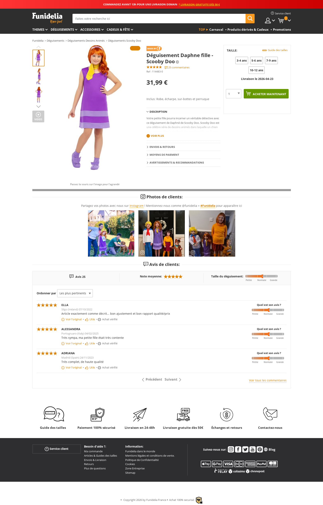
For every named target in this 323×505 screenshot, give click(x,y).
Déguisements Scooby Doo (124, 40)
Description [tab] (158, 111)
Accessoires (90, 29)
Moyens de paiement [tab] (164, 155)
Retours (89, 464)
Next (38, 106)
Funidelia (37, 40)
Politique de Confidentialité (142, 460)
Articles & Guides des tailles (100, 455)
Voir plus (157, 136)
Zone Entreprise (135, 468)
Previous (38, 47)
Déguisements (62, 29)
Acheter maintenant (269, 94)
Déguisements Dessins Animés (86, 40)
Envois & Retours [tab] (162, 147)
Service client (56, 449)
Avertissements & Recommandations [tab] (177, 162)
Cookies (130, 464)
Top (202, 29)
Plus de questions (95, 468)
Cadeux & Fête (118, 29)
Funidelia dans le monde (140, 451)
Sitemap (130, 473)
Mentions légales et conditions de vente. (149, 455)
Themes (38, 29)
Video (38, 119)
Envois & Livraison (95, 460)
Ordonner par (46, 293)
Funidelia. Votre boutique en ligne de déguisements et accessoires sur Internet (47, 18)
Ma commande (93, 451)
